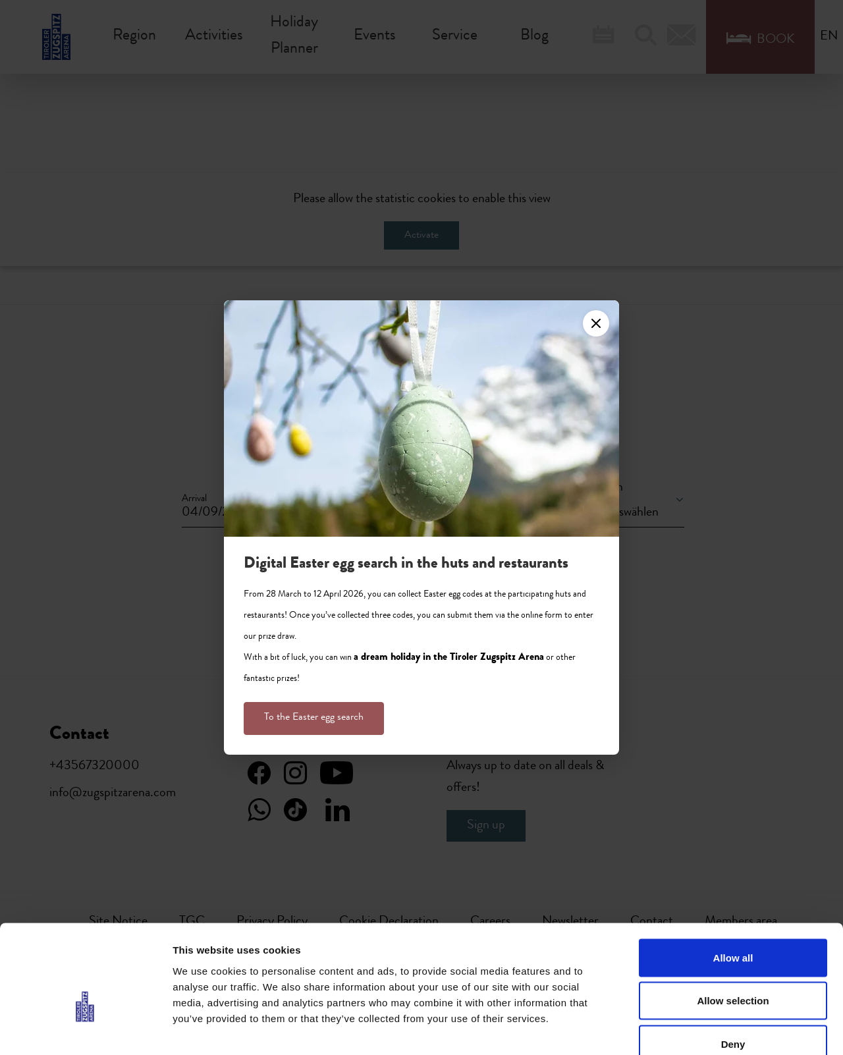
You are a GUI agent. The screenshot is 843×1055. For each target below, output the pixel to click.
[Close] (596, 323)
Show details (691, 1029)
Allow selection (733, 925)
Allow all (733, 882)
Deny (733, 968)
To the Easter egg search (314, 718)
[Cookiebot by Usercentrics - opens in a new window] (85, 1029)
